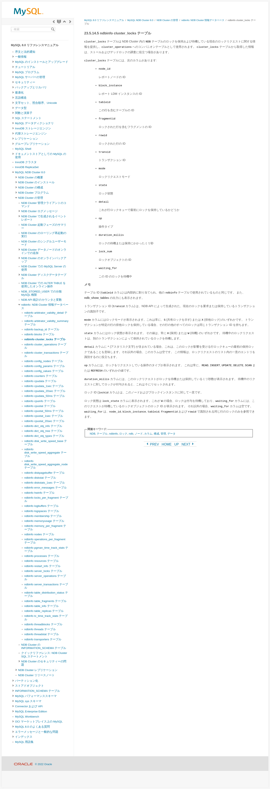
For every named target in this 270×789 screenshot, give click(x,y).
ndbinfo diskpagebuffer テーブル (44, 472)
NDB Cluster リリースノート (36, 675)
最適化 (19, 92)
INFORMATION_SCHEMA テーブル (37, 690)
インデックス (23, 736)
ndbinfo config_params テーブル (44, 366)
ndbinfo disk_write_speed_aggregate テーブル (45, 453)
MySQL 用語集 (24, 741)
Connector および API (29, 706)
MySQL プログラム (27, 72)
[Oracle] (23, 764)
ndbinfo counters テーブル (40, 376)
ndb (131, 433)
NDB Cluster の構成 (30, 187)
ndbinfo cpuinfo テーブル (40, 401)
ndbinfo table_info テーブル (41, 606)
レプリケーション (26, 138)
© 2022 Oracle (43, 764)
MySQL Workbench (27, 716)
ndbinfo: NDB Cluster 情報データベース (202, 20)
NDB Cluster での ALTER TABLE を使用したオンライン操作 (43, 285)
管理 (163, 433)
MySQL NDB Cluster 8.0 (30, 172)
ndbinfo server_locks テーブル (43, 571)
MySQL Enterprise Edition (31, 711)
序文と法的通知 (25, 51)
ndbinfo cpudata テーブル (40, 381)
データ (171, 433)
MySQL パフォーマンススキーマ (36, 696)
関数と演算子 (23, 113)
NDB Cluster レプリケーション (37, 670)
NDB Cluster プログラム (33, 192)
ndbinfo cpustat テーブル (40, 406)
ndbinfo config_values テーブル (44, 371)
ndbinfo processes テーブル (41, 556)
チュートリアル (25, 67)
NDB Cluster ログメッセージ (39, 211)
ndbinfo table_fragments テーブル (45, 601)
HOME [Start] (167, 444)
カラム (148, 433)
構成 (156, 433)
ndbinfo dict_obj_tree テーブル (43, 430)
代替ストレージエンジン (31, 133)
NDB (92, 433)
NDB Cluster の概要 (30, 177)
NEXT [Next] (188, 444)
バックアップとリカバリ (31, 87)
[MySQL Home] (28, 16)
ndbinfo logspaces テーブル (41, 511)
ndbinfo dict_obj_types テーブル (44, 435)
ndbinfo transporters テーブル (42, 639)
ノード (139, 433)
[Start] (59, 21)
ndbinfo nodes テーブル (39, 534)
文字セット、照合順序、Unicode (36, 102)
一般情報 (21, 56)
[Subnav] (13, 56)
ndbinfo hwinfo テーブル (39, 492)
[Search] (53, 29)
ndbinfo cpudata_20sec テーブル (44, 391)
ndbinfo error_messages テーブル (45, 487)
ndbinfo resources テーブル (41, 560)
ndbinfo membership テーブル (43, 516)
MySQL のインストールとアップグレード (41, 61)
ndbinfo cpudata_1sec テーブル (44, 386)
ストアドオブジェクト (29, 685)
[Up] (64, 21)
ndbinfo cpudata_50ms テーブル (44, 395)
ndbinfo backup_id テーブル (41, 329)
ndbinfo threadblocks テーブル (43, 624)
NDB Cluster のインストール (36, 182)
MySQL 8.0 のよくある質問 (32, 726)
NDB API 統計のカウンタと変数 (41, 299)
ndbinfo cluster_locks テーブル (44, 339)
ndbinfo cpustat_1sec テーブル (43, 415)
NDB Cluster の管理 (30, 197)
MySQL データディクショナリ (34, 123)
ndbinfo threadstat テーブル (41, 634)
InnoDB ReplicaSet (27, 167)
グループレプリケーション (32, 143)
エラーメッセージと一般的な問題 (36, 731)
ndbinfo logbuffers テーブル (41, 505)
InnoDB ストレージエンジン (33, 128)
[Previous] (53, 21)
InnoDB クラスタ (26, 162)
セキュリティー (25, 82)
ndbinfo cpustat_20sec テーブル (44, 421)
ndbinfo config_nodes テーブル (43, 361)
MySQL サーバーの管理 (30, 77)
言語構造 (21, 97)
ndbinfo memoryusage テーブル (44, 520)
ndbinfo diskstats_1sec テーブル (44, 482)
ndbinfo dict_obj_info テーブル (43, 426)
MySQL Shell (23, 148)
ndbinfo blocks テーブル (39, 334)
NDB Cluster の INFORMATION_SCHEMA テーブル (43, 646)
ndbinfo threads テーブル (40, 629)
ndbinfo (113, 433)
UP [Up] (176, 444)
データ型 (21, 108)
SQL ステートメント (28, 118)
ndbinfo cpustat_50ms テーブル (44, 411)
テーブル (102, 433)
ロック (123, 433)
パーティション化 (26, 680)
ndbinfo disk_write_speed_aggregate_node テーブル (46, 464)
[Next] (70, 21)
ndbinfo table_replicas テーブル (44, 610)
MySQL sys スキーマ (28, 701)
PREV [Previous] (152, 444)
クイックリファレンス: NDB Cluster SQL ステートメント (44, 654)
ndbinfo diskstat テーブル (40, 477)
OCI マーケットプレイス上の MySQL (39, 721)
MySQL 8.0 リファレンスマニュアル (104, 20)
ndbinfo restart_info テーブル (42, 566)
